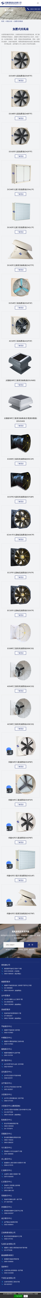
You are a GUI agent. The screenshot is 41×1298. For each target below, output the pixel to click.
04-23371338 (8, 1112)
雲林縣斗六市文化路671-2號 (13, 1151)
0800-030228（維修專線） (13, 1115)
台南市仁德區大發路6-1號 (12, 1174)
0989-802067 (9, 1213)
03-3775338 (8, 1250)
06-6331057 (8, 1284)
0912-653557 (8, 1090)
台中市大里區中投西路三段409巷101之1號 (17, 1110)
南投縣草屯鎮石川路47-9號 (13, 969)
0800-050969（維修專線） (13, 1005)
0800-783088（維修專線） (13, 1018)
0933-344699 (9, 1273)
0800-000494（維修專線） (13, 991)
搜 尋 (30, 945)
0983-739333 (8, 1140)
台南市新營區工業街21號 (12, 1282)
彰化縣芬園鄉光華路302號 (12, 1138)
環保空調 (31, 949)
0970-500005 (8, 1177)
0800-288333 (8, 1143)
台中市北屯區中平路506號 (12, 1076)
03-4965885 (8, 988)
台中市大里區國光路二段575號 (14, 1098)
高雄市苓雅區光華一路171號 (13, 1199)
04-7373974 (8, 1129)
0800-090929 (9, 1126)
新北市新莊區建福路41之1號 (13, 1236)
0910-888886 (8, 1154)
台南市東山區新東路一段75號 (13, 1270)
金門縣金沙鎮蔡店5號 (11, 1222)
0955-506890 (8, 1262)
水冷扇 (26, 949)
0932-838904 (8, 1225)
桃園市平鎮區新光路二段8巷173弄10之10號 (18, 986)
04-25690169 (8, 1002)
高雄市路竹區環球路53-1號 (12, 1013)
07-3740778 (8, 1188)
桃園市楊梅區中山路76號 (12, 1053)
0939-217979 (8, 1165)
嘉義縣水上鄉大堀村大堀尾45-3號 (15, 1163)
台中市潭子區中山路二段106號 (14, 1064)
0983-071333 (8, 1101)
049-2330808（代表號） (12, 971)
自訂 (26, 1296)
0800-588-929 (33, 9)
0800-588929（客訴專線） (13, 974)
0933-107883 (8, 1033)
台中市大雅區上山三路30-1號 (13, 999)
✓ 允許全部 (18, 1296)
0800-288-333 (9, 1191)
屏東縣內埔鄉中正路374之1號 (13, 1211)
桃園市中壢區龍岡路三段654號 (14, 1042)
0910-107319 (8, 1055)
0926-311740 (8, 1239)
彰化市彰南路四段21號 (11, 1124)
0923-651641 (8, 1067)
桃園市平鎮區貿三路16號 (12, 1030)
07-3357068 (8, 1202)
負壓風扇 (14, 949)
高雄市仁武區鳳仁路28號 (12, 1186)
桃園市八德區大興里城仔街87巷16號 (15, 1248)
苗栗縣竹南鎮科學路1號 (11, 1259)
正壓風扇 (20, 949)
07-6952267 (8, 1016)
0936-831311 (8, 1078)
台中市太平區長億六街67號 (12, 1087)
